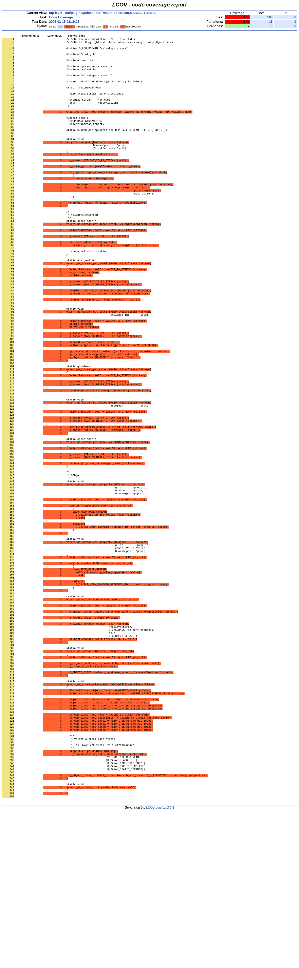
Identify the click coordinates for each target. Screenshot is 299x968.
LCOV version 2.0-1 (160, 961)
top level (55, 13)
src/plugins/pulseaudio (82, 13)
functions (150, 13)
